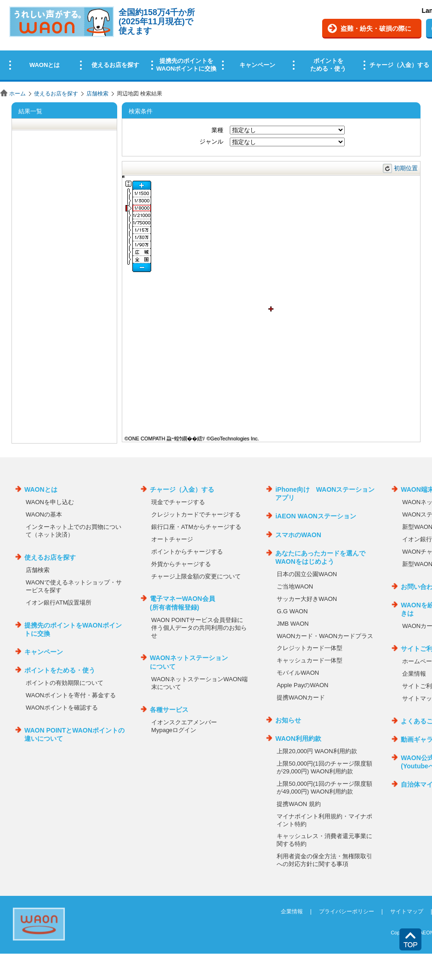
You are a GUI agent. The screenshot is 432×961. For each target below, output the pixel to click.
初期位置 (406, 168)
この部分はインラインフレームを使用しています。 (216, 42)
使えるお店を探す (56, 93)
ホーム (17, 93)
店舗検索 (97, 93)
